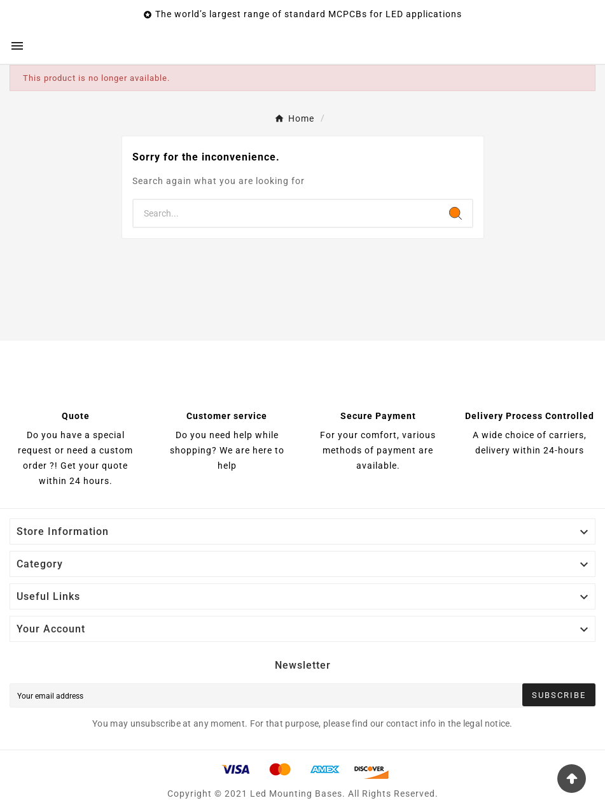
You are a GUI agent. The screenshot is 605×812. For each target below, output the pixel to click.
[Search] (286, 213)
